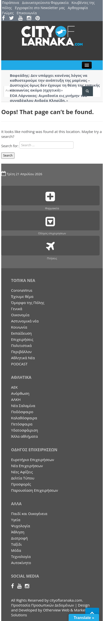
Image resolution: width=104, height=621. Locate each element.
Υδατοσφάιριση (24, 430)
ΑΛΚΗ (16, 399)
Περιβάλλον (21, 351)
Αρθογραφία (78, 7)
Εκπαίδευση (21, 333)
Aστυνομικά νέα (25, 320)
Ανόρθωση (20, 393)
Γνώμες (8, 13)
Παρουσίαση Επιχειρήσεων (34, 490)
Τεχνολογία (21, 556)
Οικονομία (20, 314)
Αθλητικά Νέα (23, 357)
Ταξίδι (16, 544)
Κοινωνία (19, 327)
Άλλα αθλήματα (24, 436)
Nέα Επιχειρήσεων (27, 465)
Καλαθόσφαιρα (24, 417)
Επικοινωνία (27, 13)
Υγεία (15, 519)
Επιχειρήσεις (22, 339)
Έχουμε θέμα (22, 296)
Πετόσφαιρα (21, 424)
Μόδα (16, 550)
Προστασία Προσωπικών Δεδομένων (42, 605)
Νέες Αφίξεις (22, 471)
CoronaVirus (21, 290)
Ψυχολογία (20, 525)
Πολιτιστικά (21, 345)
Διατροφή (19, 538)
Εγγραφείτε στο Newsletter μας (40, 7)
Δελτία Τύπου (22, 478)
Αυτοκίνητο (21, 562)
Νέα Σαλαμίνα (23, 405)
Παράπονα (10, 2)
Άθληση (17, 531)
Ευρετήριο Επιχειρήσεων (32, 459)
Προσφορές (21, 484)
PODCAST (19, 363)
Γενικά (16, 308)
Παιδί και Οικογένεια (29, 513)
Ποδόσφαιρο (22, 411)
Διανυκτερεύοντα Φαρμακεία (45, 2)
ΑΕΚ (14, 387)
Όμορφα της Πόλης (27, 302)
